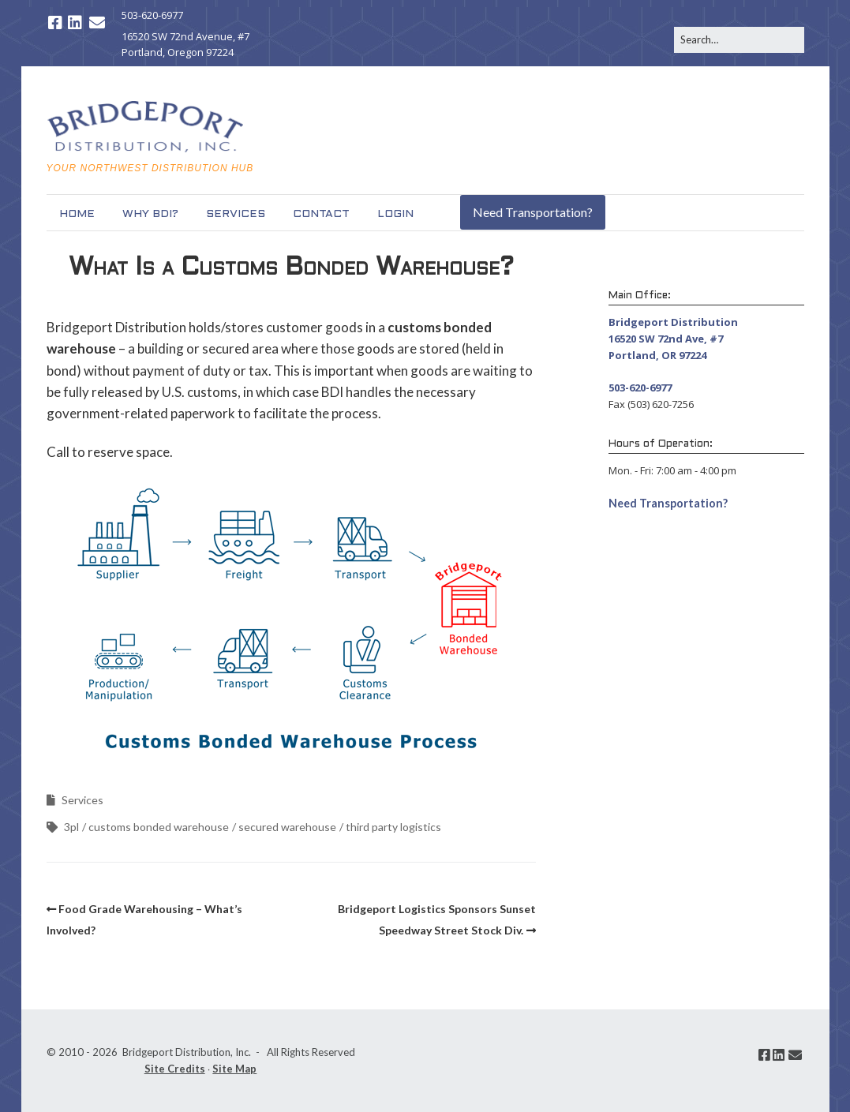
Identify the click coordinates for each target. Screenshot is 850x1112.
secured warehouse (287, 826)
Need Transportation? (533, 211)
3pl (71, 826)
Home (77, 214)
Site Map (234, 1068)
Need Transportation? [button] (668, 503)
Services (235, 214)
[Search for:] (739, 40)
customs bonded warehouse (158, 826)
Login (395, 214)
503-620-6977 (152, 15)
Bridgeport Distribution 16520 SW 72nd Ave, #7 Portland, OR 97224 (673, 338)
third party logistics (393, 826)
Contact (321, 214)
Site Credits (174, 1068)
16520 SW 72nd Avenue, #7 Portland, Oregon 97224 (185, 44)
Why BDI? (150, 214)
